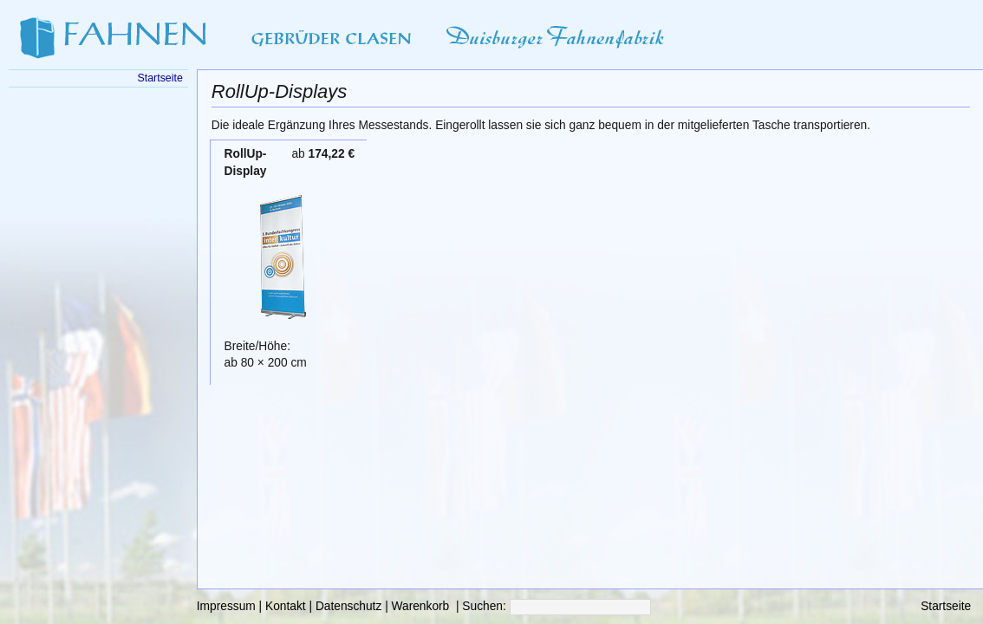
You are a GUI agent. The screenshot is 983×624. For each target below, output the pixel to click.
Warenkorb (421, 606)
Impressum (226, 606)
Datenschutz (348, 606)
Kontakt (285, 606)
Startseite (946, 606)
